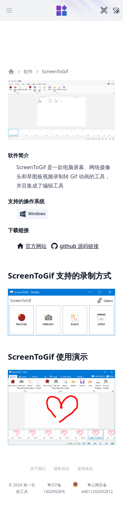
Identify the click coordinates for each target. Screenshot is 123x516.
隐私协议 (62, 468)
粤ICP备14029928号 (54, 488)
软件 (28, 71)
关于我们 (38, 468)
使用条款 (85, 468)
